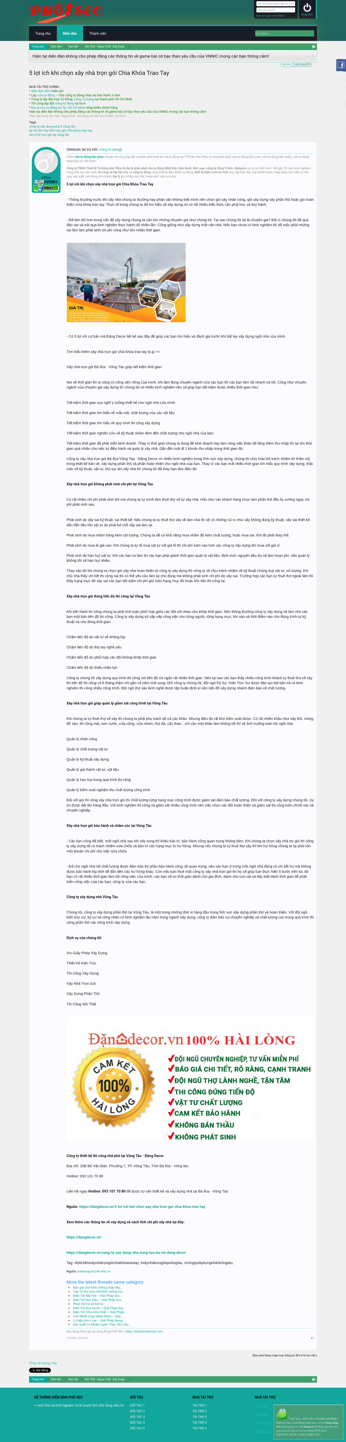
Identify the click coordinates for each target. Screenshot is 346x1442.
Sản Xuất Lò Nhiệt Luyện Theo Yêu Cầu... (102, 1324)
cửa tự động (46, 95)
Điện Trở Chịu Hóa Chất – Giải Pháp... (99, 1312)
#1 (312, 1338)
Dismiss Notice (313, 56)
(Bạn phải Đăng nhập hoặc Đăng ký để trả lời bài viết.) (284, 1355)
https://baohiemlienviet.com (144, 1331)
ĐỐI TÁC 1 (137, 1405)
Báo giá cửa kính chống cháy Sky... (97, 1287)
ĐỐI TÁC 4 (137, 1422)
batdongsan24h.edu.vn (94, 1271)
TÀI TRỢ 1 (199, 1405)
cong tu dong (109, 149)
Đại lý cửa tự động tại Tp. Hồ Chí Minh (58, 107)
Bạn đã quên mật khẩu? (270, 15)
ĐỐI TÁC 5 (137, 1428)
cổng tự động (64, 103)
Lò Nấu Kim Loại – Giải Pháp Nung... (99, 1320)
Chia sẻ (35, 1363)
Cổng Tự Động (84, 99)
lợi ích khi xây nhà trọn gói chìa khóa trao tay (60, 130)
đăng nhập (331, 1422)
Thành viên (97, 33)
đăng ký (308, 1426)
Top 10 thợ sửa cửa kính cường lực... (99, 1291)
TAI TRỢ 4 (199, 1422)
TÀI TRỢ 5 (199, 1428)
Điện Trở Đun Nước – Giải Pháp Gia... (99, 1308)
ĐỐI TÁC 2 (137, 1411)
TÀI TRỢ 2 (199, 1411)
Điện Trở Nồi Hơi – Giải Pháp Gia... (97, 1296)
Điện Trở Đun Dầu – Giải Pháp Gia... (98, 1300)
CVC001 (109, 116)
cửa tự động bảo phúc (89, 157)
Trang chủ (43, 33)
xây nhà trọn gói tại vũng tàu (49, 135)
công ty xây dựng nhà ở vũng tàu (52, 126)
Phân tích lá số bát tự (88, 1304)
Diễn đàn (286, 64)
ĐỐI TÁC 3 (137, 1417)
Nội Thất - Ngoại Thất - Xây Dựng (69, 116)
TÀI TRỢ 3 (199, 1417)
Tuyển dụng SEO (302, 64)
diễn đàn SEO (40, 91)
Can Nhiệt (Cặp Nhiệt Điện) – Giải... (98, 1316)
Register (307, 14)
